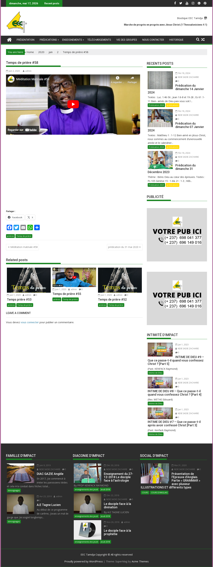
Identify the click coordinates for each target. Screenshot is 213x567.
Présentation (25, 39)
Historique (176, 39)
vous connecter (30, 322)
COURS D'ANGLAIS (159, 492)
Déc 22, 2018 (111, 495)
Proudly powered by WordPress (83, 561)
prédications (48, 39)
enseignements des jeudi (86, 489)
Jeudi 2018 (105, 489)
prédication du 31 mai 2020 (123, 247)
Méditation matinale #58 (24, 247)
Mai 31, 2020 (179, 465)
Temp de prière (24, 236)
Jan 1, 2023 (182, 344)
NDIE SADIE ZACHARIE (187, 77)
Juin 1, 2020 (14, 295)
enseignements (72, 39)
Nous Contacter (153, 39)
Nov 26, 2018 (111, 522)
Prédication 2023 (156, 185)
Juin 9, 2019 (44, 465)
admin (27, 70)
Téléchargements (99, 39)
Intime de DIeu (155, 372)
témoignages (14, 490)
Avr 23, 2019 (44, 496)
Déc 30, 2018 (111, 465)
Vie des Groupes (126, 39)
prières (10, 236)
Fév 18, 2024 (182, 73)
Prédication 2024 (156, 105)
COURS (145, 492)
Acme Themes (140, 561)
